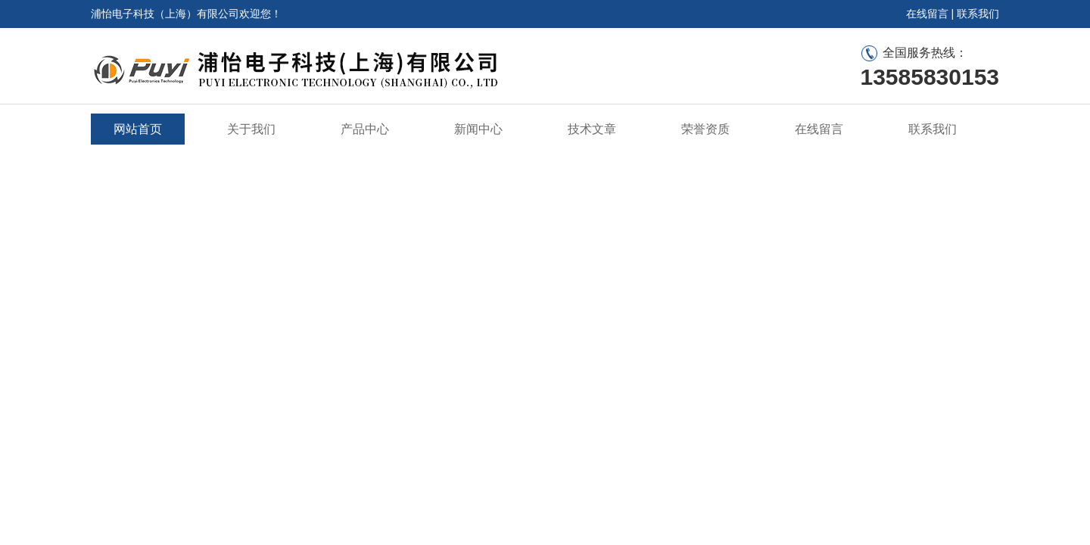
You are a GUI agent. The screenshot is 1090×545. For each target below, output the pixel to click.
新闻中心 (478, 129)
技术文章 (592, 129)
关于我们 (251, 129)
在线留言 (927, 14)
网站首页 (138, 129)
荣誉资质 (705, 129)
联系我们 (978, 14)
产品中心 (365, 129)
